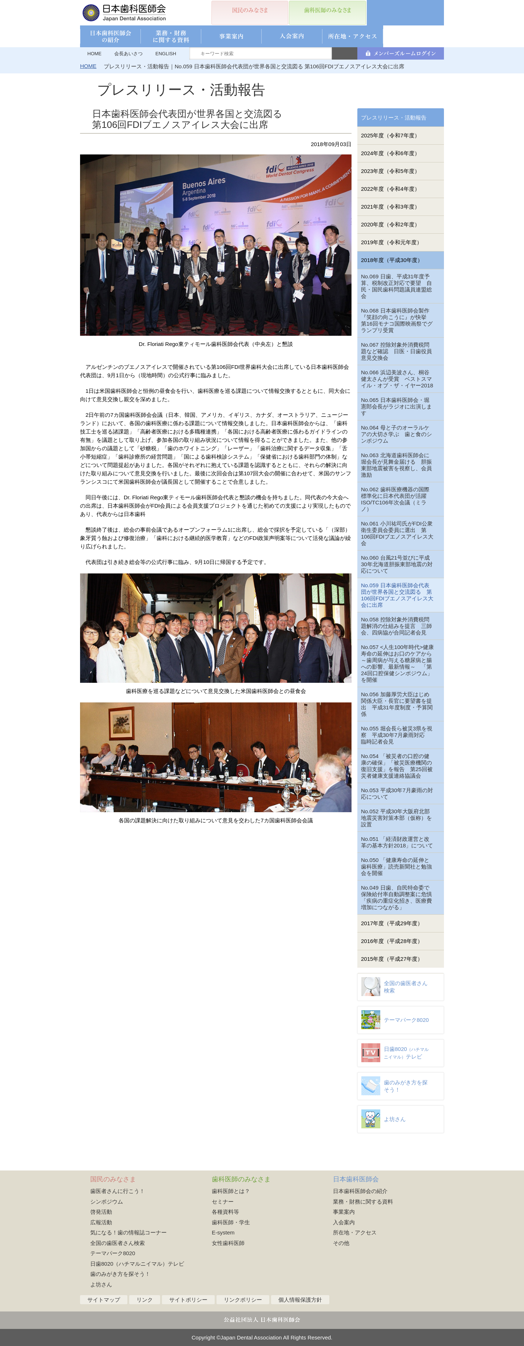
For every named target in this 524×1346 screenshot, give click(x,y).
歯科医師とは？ (231, 1191)
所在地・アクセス (355, 1232)
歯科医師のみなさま (241, 1179)
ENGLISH (165, 53)
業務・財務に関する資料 (363, 1201)
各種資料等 (225, 1212)
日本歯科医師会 (356, 1179)
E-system (223, 1232)
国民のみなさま (113, 1179)
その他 (341, 1243)
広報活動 (101, 1222)
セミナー (223, 1201)
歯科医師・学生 (231, 1222)
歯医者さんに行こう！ (117, 1191)
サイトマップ (103, 1300)
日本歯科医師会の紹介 (360, 1191)
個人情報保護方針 (300, 1300)
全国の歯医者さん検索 (117, 1243)
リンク (144, 1300)
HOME (94, 53)
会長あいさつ (128, 53)
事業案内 (344, 1212)
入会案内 (344, 1222)
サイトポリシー (188, 1300)
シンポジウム (106, 1201)
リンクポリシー (243, 1300)
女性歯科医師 (228, 1243)
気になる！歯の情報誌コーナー (128, 1232)
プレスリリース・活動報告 (393, 117)
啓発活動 (101, 1212)
